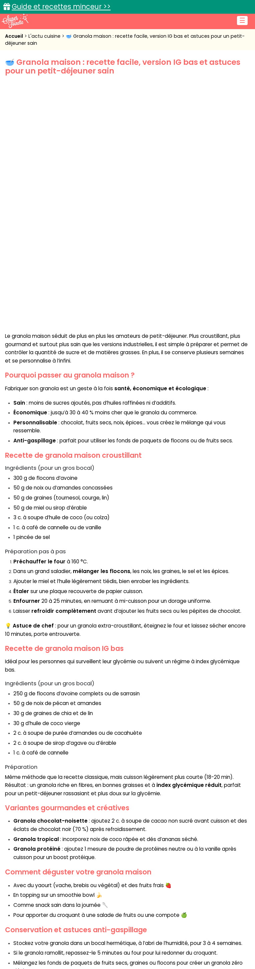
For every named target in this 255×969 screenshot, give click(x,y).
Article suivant (217, 819)
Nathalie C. (37, 801)
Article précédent (43, 819)
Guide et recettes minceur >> (61, 6)
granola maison (33, 762)
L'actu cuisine (45, 36)
